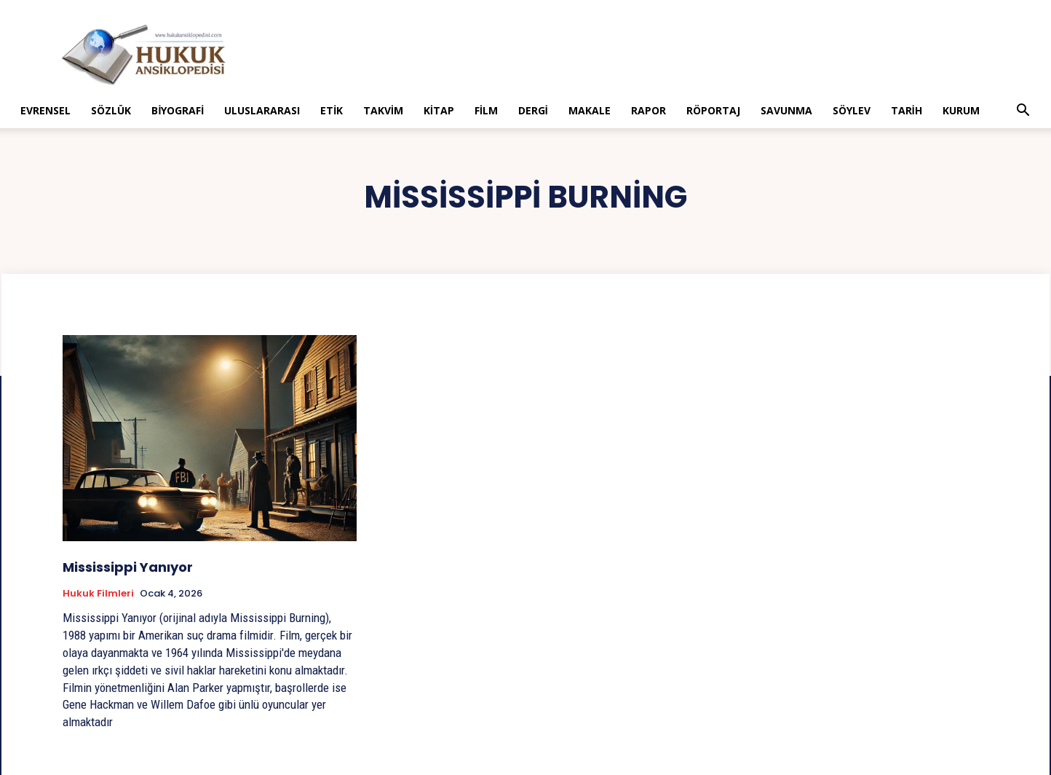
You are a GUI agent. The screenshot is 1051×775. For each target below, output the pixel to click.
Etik (331, 110)
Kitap (439, 110)
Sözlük (111, 110)
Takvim (383, 110)
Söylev (851, 110)
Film (486, 110)
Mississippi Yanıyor (128, 567)
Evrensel (45, 110)
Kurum (961, 110)
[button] (1023, 112)
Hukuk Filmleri (98, 593)
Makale (589, 110)
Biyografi (177, 110)
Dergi (533, 110)
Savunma (786, 110)
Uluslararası (262, 110)
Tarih (906, 110)
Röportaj (713, 110)
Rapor (648, 110)
